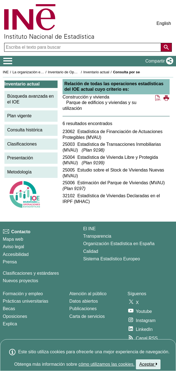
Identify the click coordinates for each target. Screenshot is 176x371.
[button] (158, 61)
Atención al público (88, 293)
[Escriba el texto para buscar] (83, 47)
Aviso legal (13, 246)
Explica (10, 323)
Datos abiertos (83, 301)
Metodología (19, 172)
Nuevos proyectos (20, 280)
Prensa (10, 262)
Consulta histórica (24, 130)
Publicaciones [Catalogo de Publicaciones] (83, 308)
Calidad (90, 251)
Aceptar (148, 364)
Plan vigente (19, 115)
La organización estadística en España (42, 72)
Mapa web (13, 239)
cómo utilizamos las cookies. (106, 364)
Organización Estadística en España (118, 243)
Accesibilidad (16, 254)
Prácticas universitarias (25, 301)
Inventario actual (96, 72)
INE (6, 72)
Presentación (20, 157)
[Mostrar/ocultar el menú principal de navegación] (8, 61)
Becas (9, 308)
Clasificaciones (22, 144)
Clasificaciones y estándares (31, 273)
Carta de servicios (87, 316)
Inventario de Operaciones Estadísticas (79, 72)
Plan (93, 150)
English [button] (164, 23)
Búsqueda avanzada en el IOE (30, 99)
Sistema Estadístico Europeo (111, 258)
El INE (89, 228)
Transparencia (97, 236)
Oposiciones (15, 316)
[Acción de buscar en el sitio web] (166, 47)
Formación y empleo (23, 293)
